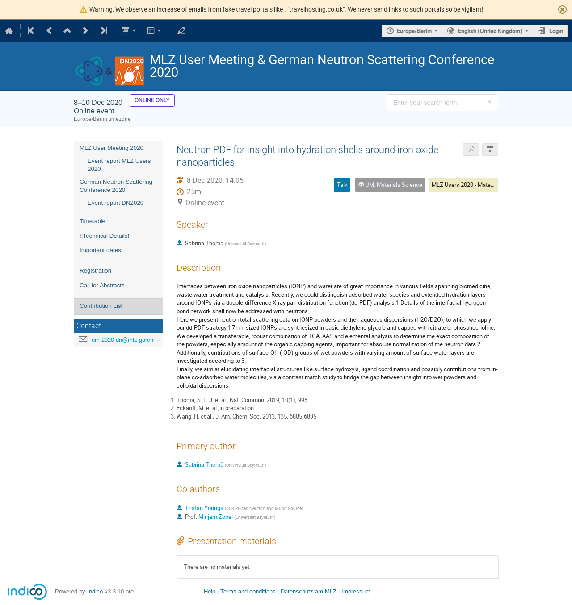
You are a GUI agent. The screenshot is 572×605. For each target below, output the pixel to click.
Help (209, 591)
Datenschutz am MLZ (308, 591)
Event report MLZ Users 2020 (119, 165)
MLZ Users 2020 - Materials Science (477, 185)
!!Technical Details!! (105, 235)
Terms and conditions (248, 591)
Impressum (355, 591)
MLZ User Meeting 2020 (111, 148)
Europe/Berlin (414, 31)
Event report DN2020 (115, 202)
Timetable (92, 221)
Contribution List (101, 305)
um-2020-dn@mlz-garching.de (130, 340)
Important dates (100, 250)
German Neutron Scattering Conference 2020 (116, 186)
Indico (95, 591)
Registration (95, 270)
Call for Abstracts (102, 285)
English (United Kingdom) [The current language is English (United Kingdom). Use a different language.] (490, 31)
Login (556, 31)
